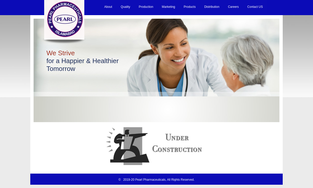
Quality (125, 7)
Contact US (255, 7)
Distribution (211, 7)
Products (190, 7)
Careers (233, 7)
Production (146, 7)
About (108, 7)
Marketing (168, 7)
